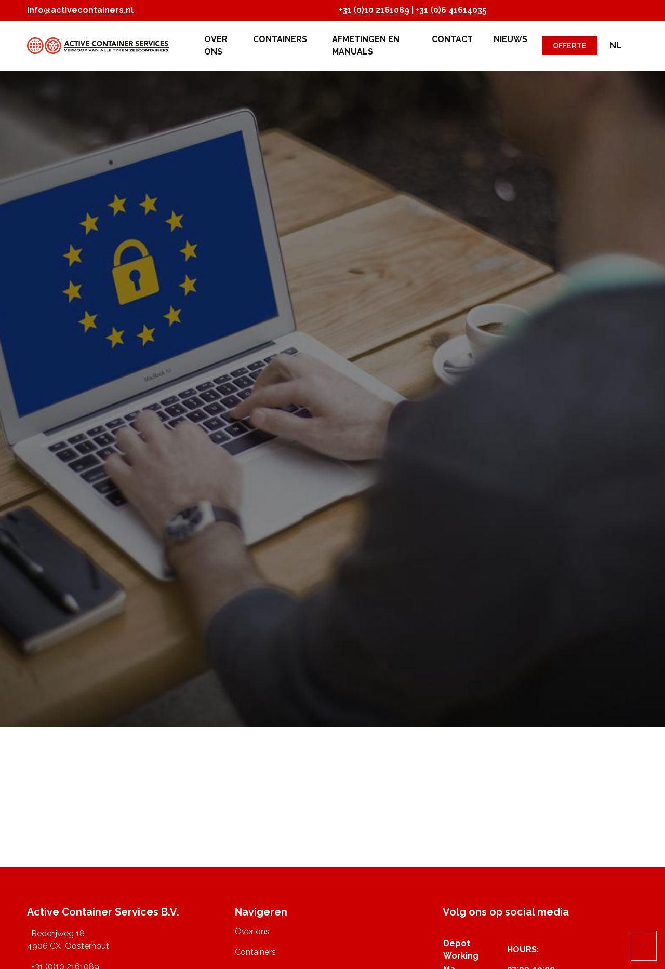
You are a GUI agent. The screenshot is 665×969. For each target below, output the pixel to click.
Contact (452, 39)
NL (615, 45)
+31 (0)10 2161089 (374, 10)
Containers (282, 39)
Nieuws (510, 39)
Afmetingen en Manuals (366, 45)
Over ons (216, 45)
